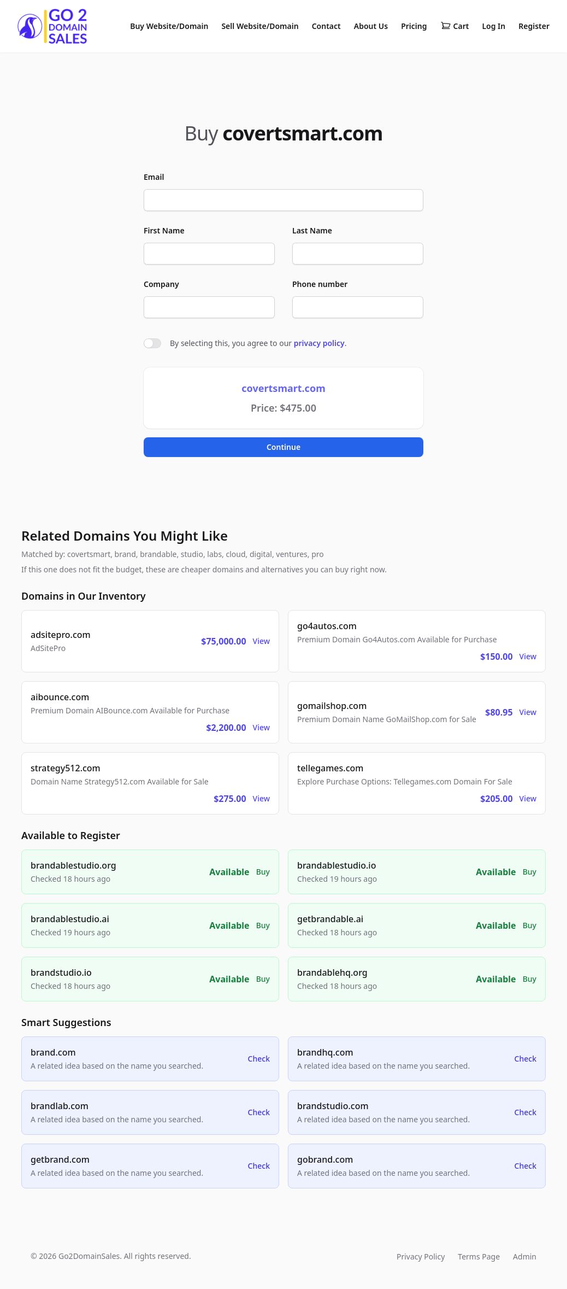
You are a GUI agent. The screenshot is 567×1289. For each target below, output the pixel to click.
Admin (524, 1256)
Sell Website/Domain (259, 26)
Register (534, 26)
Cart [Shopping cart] (454, 26)
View (261, 641)
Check (259, 1058)
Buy (263, 871)
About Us (371, 26)
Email (154, 177)
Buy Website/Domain (169, 26)
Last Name (312, 230)
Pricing (414, 26)
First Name (164, 230)
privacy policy (319, 343)
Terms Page (479, 1256)
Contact (326, 26)
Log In (493, 26)
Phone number (319, 284)
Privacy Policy (421, 1256)
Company (161, 284)
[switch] (152, 343)
